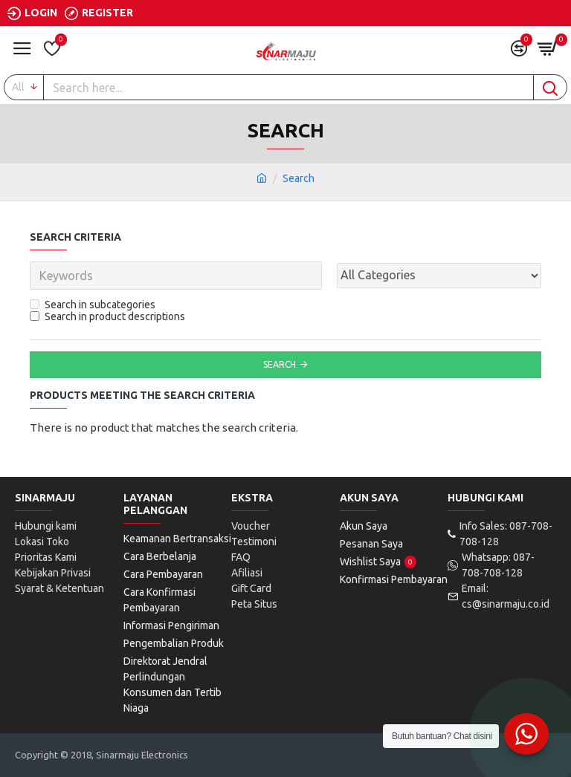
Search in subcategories (92, 305)
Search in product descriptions (107, 316)
